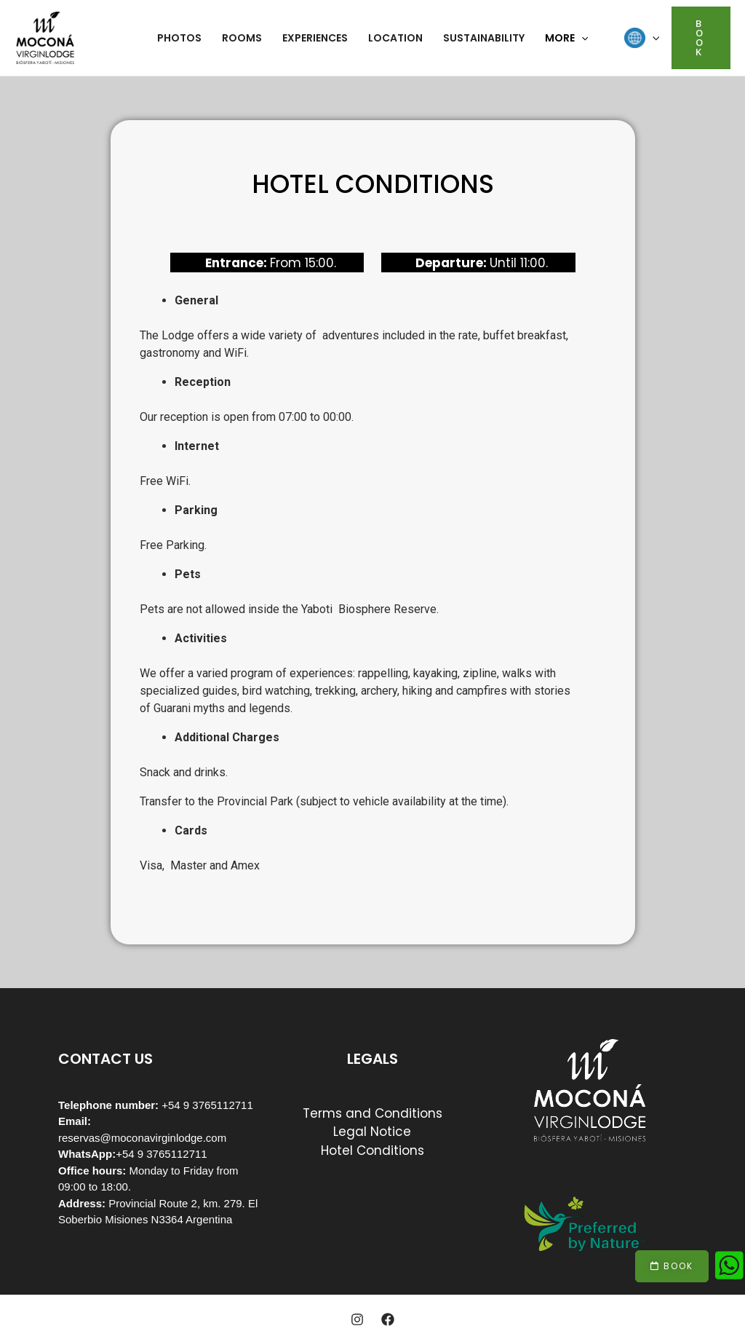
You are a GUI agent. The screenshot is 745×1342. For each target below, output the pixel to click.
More (566, 38)
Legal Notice (372, 1131)
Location (395, 38)
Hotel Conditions (372, 1150)
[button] (672, 1266)
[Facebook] (387, 1319)
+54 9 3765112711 (161, 1154)
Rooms (242, 38)
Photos (179, 38)
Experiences (315, 38)
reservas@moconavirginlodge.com (142, 1138)
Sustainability (484, 38)
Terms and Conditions (372, 1113)
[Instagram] (357, 1319)
